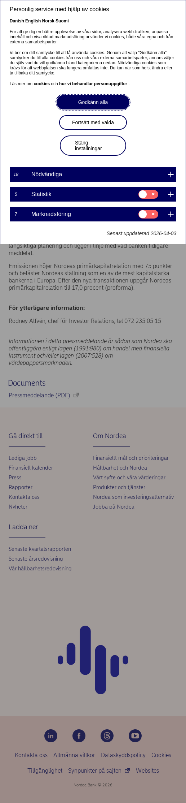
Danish (17, 20)
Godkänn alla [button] (93, 102)
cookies (42, 83)
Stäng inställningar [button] (88, 145)
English (33, 20)
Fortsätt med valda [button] (93, 122)
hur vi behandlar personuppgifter (93, 83)
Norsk (48, 20)
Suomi (62, 20)
